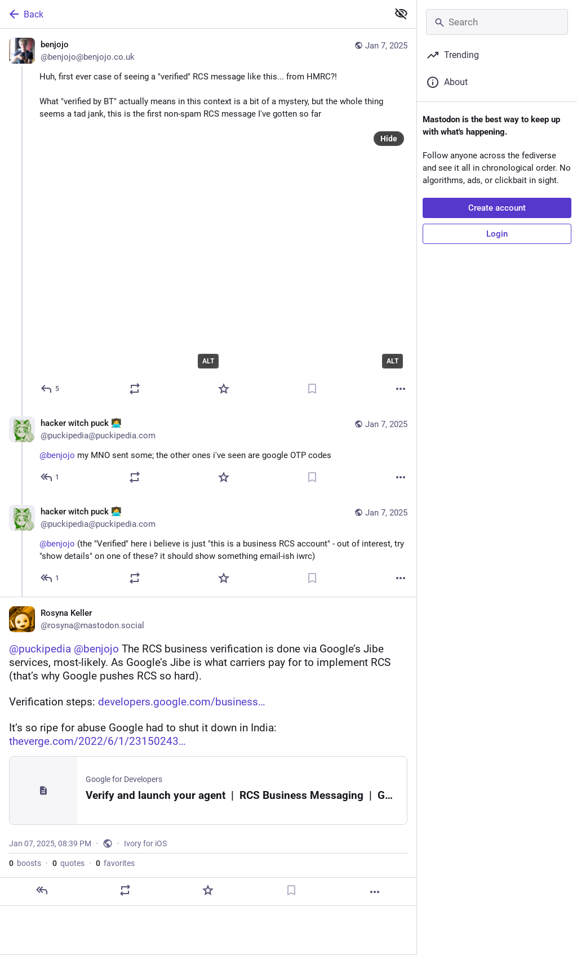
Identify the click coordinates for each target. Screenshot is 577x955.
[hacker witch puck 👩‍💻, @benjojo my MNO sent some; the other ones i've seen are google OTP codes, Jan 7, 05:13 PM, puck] (208, 451)
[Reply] (50, 389)
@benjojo (57, 455)
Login (497, 234)
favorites (115, 863)
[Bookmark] (312, 389)
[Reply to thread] (50, 477)
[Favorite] (223, 389)
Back (25, 14)
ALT (208, 361)
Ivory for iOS (145, 843)
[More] (400, 389)
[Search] (497, 22)
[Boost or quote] (134, 389)
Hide (388, 138)
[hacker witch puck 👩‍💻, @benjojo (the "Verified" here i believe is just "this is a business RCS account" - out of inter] (208, 546)
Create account (497, 208)
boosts (25, 863)
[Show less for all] (401, 13)
